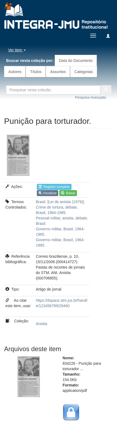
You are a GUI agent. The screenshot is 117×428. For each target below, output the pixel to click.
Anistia (41, 324)
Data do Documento (76, 60)
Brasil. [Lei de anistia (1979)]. (60, 202)
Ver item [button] (17, 50)
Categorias (83, 72)
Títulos (35, 72)
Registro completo (54, 187)
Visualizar (47, 193)
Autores (14, 72)
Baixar (68, 193)
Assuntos (58, 72)
